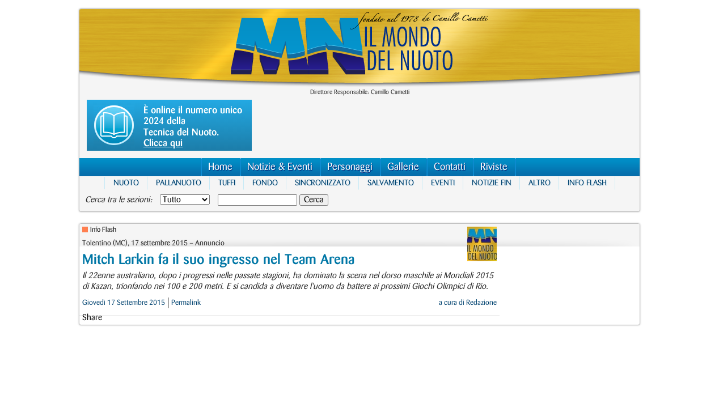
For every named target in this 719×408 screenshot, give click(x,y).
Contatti (450, 167)
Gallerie (403, 167)
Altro (539, 182)
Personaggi (350, 167)
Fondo (265, 182)
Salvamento (390, 182)
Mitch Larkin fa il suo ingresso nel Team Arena (218, 259)
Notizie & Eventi (279, 167)
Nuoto (126, 182)
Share (92, 318)
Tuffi (226, 182)
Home (220, 167)
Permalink (186, 302)
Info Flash (587, 182)
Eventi (443, 182)
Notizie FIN (491, 182)
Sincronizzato (322, 182)
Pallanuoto (178, 182)
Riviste (493, 167)
